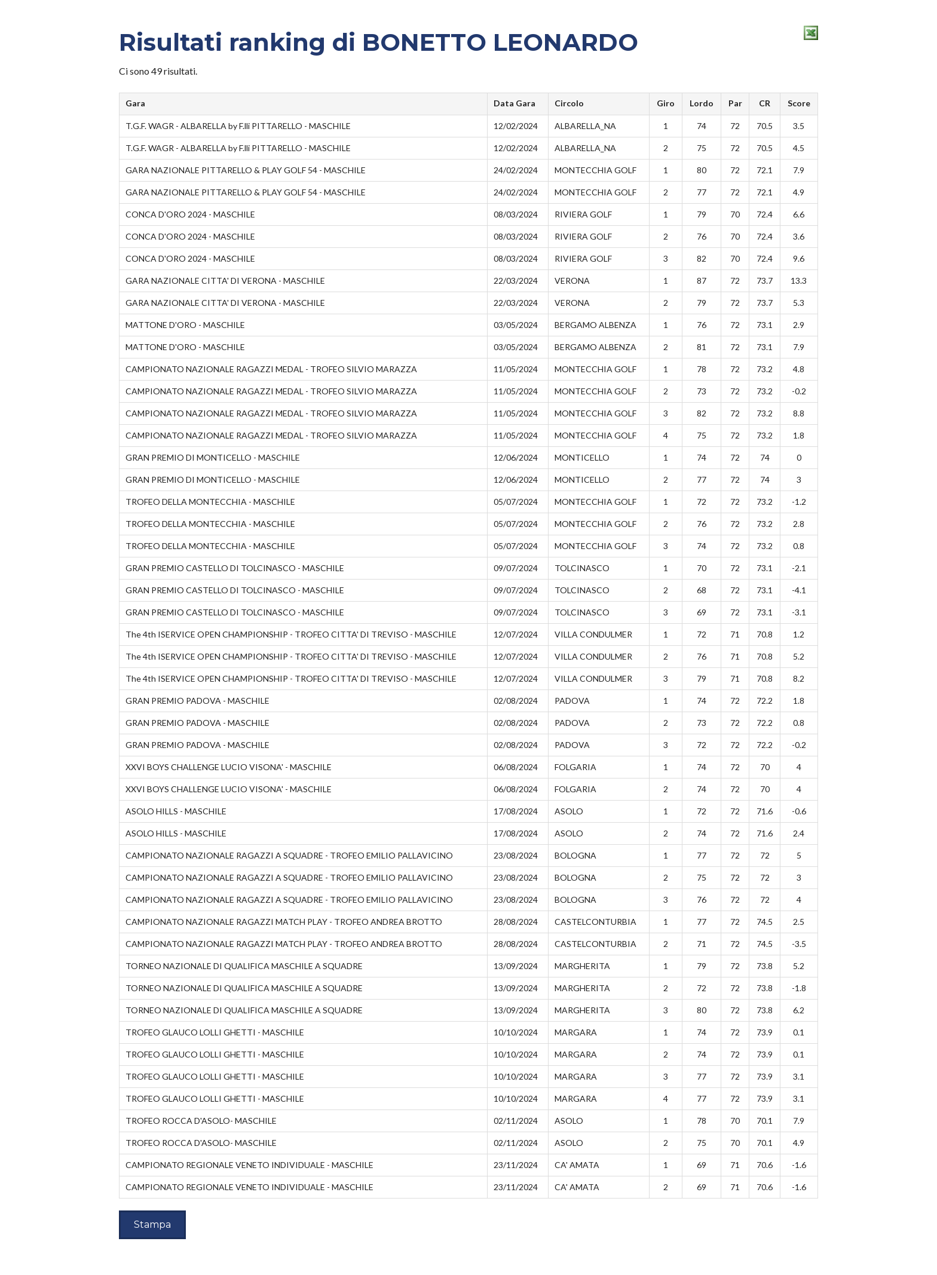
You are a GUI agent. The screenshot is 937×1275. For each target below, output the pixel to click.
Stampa (152, 1224)
